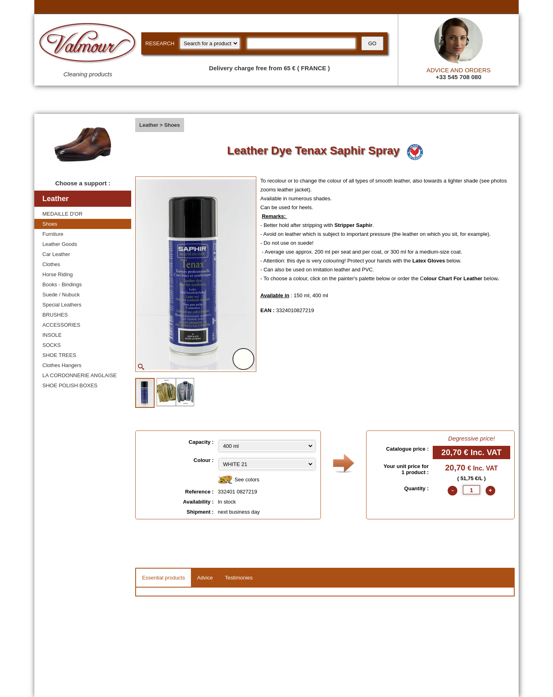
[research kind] (209, 43)
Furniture (52, 234)
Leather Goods (59, 244)
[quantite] (471, 489)
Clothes (51, 264)
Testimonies (239, 578)
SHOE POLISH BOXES (70, 385)
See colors (238, 480)
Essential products (163, 578)
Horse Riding (57, 274)
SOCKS (51, 345)
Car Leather (56, 254)
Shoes (49, 224)
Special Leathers (62, 305)
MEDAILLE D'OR (62, 214)
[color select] (267, 464)
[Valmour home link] (87, 44)
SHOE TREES (59, 355)
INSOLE (52, 335)
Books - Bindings (62, 284)
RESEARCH (159, 43)
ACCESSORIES (61, 325)
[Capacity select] (267, 446)
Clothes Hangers (62, 365)
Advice (205, 578)
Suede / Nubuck (61, 295)
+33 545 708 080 (458, 76)
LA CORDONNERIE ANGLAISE (79, 375)
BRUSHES (55, 315)
